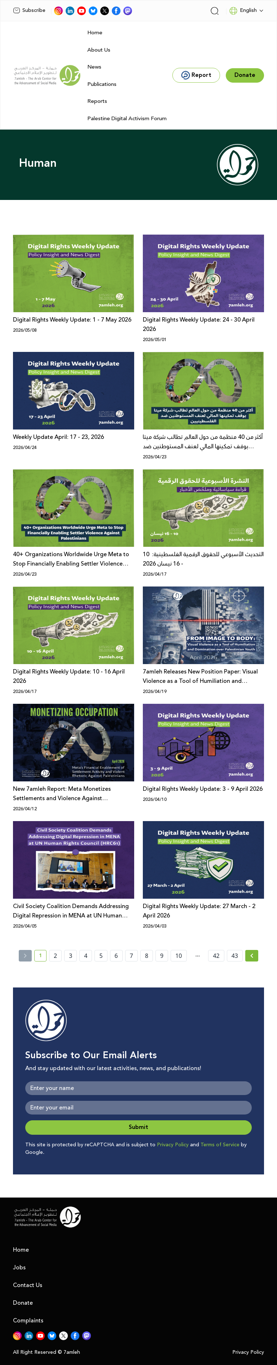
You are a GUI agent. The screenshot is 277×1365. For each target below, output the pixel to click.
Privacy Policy (173, 1145)
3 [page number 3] (70, 956)
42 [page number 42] (216, 956)
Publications (101, 84)
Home (94, 33)
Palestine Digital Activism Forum (127, 118)
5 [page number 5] (100, 956)
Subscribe (29, 10)
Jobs (19, 1267)
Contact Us (27, 1285)
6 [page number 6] (116, 956)
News (94, 67)
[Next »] (252, 955)
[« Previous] (25, 955)
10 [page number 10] (178, 956)
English (243, 10)
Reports (97, 101)
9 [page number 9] (161, 956)
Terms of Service (220, 1145)
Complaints (28, 1320)
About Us (98, 50)
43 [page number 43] (235, 956)
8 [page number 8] (146, 956)
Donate (23, 1303)
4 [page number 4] (85, 956)
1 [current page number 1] (43, 957)
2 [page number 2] (55, 956)
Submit (138, 1127)
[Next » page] (251, 955)
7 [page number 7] (131, 956)
